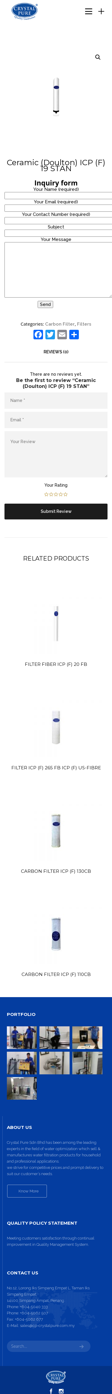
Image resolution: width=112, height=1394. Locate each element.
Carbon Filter (60, 324)
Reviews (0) (56, 351)
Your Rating (56, 485)
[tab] (56, 352)
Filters (84, 324)
